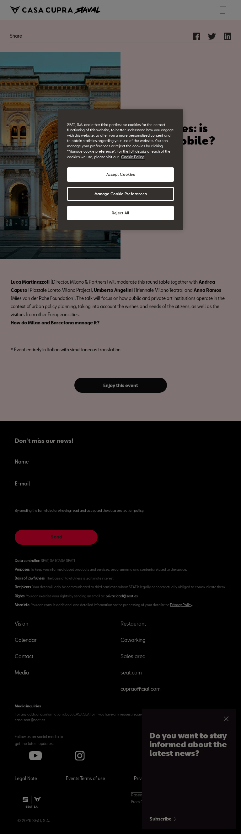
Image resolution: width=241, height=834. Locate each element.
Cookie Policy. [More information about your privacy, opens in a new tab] (132, 157)
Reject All (120, 213)
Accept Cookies (120, 174)
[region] (120, 169)
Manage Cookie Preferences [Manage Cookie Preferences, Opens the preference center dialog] (120, 193)
